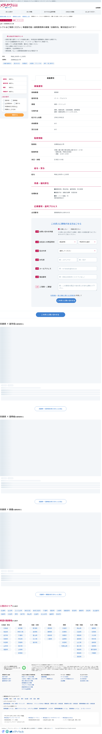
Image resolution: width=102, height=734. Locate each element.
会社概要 (63, 681)
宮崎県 (94, 646)
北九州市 (44, 614)
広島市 (36, 614)
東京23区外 (37, 611)
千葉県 (20, 635)
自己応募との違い (84, 681)
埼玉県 (20, 639)
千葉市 (45, 611)
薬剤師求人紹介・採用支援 (71, 703)
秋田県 (6, 642)
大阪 (31, 698)
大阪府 (64, 628)
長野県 (35, 632)
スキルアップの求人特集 (28, 685)
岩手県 (6, 635)
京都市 (3, 614)
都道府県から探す (6, 679)
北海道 (6, 628)
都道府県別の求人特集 (27, 687)
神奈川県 (20, 632)
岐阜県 (50, 635)
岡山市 (29, 614)
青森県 (6, 632)
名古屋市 (96, 611)
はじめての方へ (90, 12)
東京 (22, 698)
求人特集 (29, 12)
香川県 (79, 646)
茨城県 (20, 642)
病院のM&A (30, 703)
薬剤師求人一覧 (26, 16)
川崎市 (59, 611)
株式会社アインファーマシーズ (12, 717)
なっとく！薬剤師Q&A (47, 679)
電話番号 (40, 277)
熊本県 (94, 639)
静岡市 (81, 611)
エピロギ (50, 708)
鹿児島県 (94, 649)
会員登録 (98, 6)
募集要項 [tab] (50, 78)
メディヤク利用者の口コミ (67, 679)
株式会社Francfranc (68, 717)
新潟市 (74, 611)
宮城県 (6, 639)
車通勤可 (24, 63)
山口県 (79, 642)
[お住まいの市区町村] (87, 242)
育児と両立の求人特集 (27, 681)
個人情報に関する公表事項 (66, 295)
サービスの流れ (64, 676)
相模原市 (67, 611)
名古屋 (26, 698)
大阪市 (10, 614)
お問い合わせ (47, 728)
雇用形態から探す (6, 681)
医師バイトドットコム (20, 708)
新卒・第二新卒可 (49, 63)
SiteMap (4, 728)
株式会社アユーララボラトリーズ (51, 717)
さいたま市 (18, 611)
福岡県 (94, 628)
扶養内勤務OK (7, 63)
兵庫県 (64, 632)
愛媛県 (79, 653)
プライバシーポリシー (13, 728)
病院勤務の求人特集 (27, 683)
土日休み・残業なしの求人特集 (29, 679)
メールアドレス (43, 268)
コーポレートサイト (86, 708)
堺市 (16, 614)
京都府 (64, 635)
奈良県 (64, 642)
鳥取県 (79, 635)
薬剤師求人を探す (17, 16)
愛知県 (50, 628)
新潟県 (35, 628)
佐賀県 (94, 632)
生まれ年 (40, 251)
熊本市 (58, 614)
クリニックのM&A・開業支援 (41, 703)
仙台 (18, 698)
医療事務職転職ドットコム (61, 708)
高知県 (79, 657)
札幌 (15, 698)
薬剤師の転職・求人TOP (5, 16)
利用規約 (53, 295)
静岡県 (50, 632)
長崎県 (94, 642)
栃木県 (20, 646)
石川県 (35, 639)
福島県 (6, 649)
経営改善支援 (7, 703)
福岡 (38, 698)
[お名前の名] (87, 259)
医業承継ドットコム (74, 708)
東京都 (20, 628)
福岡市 (51, 614)
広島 (34, 698)
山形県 (6, 646)
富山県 (35, 635)
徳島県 (79, 649)
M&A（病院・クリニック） (18, 703)
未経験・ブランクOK (35, 63)
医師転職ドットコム (9, 708)
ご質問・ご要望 (43, 286)
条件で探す (5, 676)
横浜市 (52, 611)
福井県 (35, 642)
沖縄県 (94, 653)
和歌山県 (64, 646)
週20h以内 (17, 63)
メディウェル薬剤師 (33, 708)
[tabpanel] (66, 150)
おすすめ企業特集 (49, 12)
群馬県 (20, 653)
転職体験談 (44, 676)
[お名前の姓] (67, 259)
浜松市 (88, 611)
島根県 (79, 639)
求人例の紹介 (83, 679)
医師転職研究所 (43, 708)
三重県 (50, 639)
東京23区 (28, 611)
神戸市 (22, 614)
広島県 (79, 632)
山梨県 (20, 649)
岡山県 (79, 628)
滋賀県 (64, 639)
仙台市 (10, 611)
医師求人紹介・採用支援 (57, 703)
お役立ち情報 (70, 12)
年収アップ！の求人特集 (28, 676)
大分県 (94, 635)
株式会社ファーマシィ (34, 717)
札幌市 (3, 611)
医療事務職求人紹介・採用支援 (87, 703)
